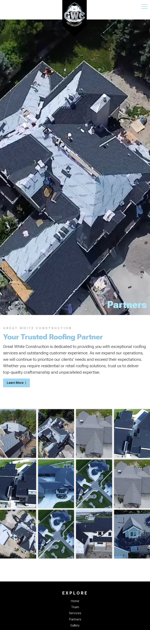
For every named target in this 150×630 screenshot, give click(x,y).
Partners (75, 619)
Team (75, 607)
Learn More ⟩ (16, 383)
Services (75, 613)
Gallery (75, 625)
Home (75, 601)
